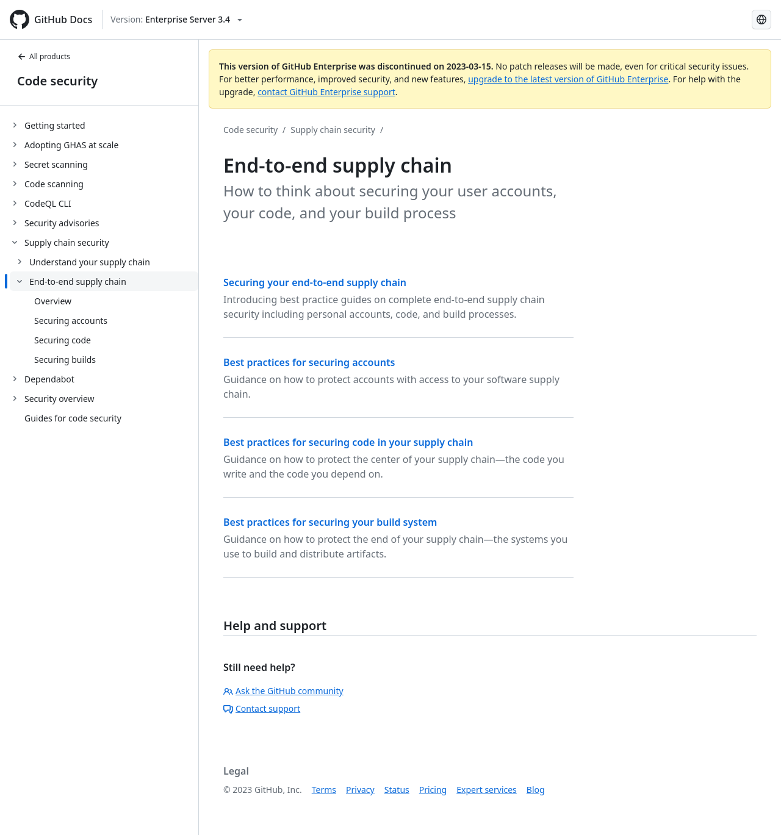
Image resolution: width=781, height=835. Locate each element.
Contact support (261, 708)
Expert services (486, 789)
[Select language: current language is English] (761, 19)
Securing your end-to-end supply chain (314, 282)
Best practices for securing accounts (309, 362)
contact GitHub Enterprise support (326, 92)
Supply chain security (332, 129)
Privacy (360, 789)
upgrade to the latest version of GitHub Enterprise (568, 79)
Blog (536, 789)
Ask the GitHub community (283, 691)
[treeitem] (104, 125)
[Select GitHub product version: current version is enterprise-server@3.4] (176, 19)
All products (43, 56)
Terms (324, 789)
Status (396, 789)
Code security (57, 81)
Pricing (433, 789)
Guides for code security (72, 418)
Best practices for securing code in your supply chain (348, 442)
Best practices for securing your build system (330, 522)
